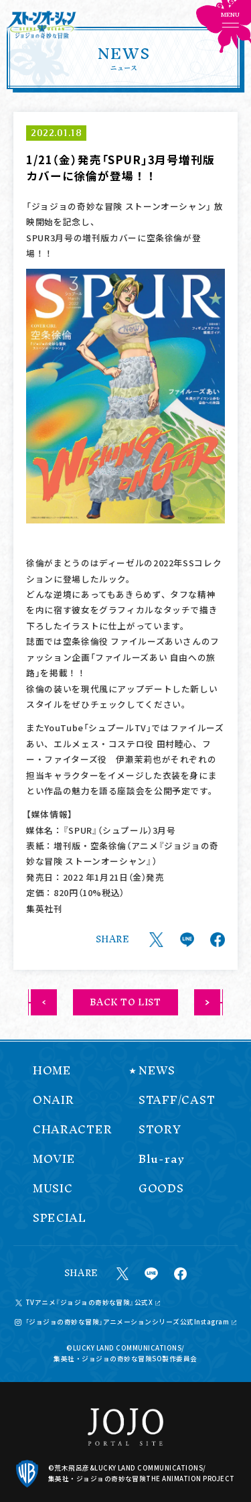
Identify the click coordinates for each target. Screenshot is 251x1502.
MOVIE (54, 1159)
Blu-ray (162, 1159)
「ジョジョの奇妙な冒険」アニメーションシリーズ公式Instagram (127, 1322)
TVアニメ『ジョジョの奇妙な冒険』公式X (89, 1303)
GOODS (161, 1189)
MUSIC (53, 1189)
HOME (52, 1071)
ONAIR (53, 1100)
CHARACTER (72, 1130)
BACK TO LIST (125, 1002)
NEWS (157, 1071)
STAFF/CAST (177, 1100)
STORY (160, 1130)
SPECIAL (59, 1218)
